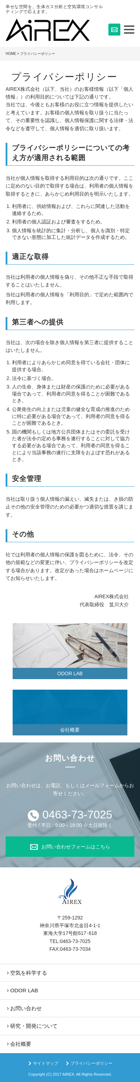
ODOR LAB (69, 673)
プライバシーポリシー (92, 1063)
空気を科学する (28, 973)
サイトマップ (45, 1063)
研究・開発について (34, 1026)
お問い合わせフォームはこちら (75, 846)
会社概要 (70, 730)
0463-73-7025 (77, 814)
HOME (11, 54)
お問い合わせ (26, 1008)
